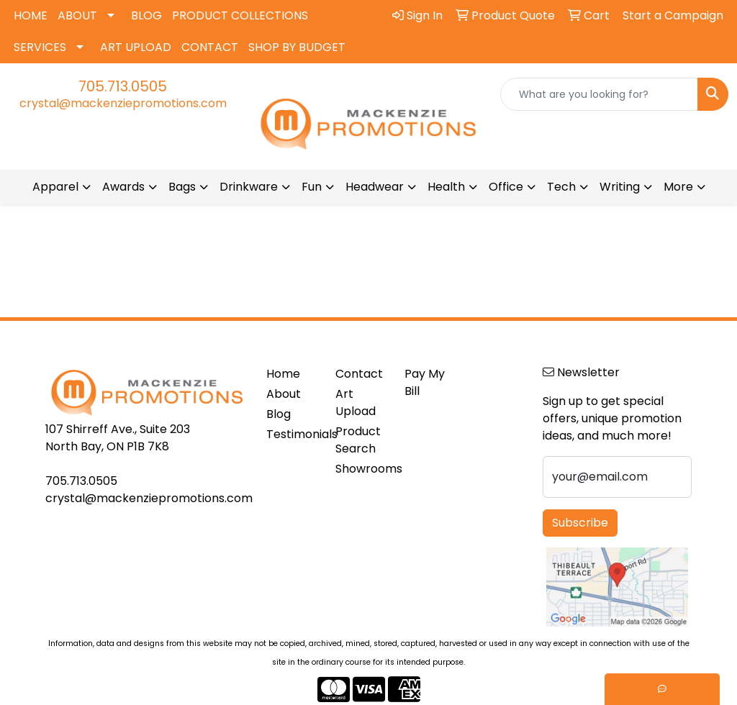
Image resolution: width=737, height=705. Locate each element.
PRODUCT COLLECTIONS (240, 15)
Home (283, 373)
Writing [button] (620, 186)
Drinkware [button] (249, 186)
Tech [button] (561, 186)
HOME (31, 15)
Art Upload (355, 402)
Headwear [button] (374, 186)
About (283, 394)
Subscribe (580, 522)
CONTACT (209, 47)
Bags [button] (182, 186)
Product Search (358, 440)
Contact (359, 373)
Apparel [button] (55, 186)
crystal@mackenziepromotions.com (123, 103)
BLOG (146, 15)
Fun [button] (312, 186)
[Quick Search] (599, 94)
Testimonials (292, 434)
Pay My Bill (424, 382)
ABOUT (77, 15)
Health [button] (446, 186)
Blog (278, 414)
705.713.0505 (122, 86)
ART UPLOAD (135, 47)
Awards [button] (123, 186)
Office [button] (506, 186)
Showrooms (361, 468)
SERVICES (40, 47)
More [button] (678, 186)
